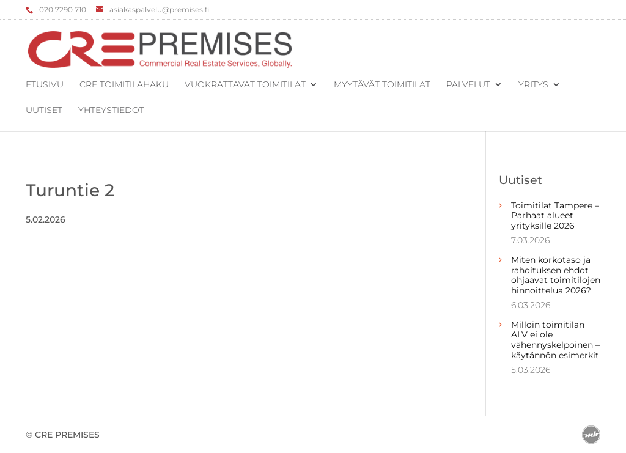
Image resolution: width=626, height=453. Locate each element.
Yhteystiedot (111, 111)
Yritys (533, 85)
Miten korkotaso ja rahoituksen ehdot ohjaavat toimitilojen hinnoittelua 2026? (555, 275)
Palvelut (468, 85)
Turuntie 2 (70, 190)
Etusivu (45, 85)
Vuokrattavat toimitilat (245, 85)
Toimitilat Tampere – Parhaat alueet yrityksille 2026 (555, 216)
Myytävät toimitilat (382, 85)
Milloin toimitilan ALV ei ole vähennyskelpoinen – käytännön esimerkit (555, 340)
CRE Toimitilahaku (124, 85)
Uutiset (44, 111)
